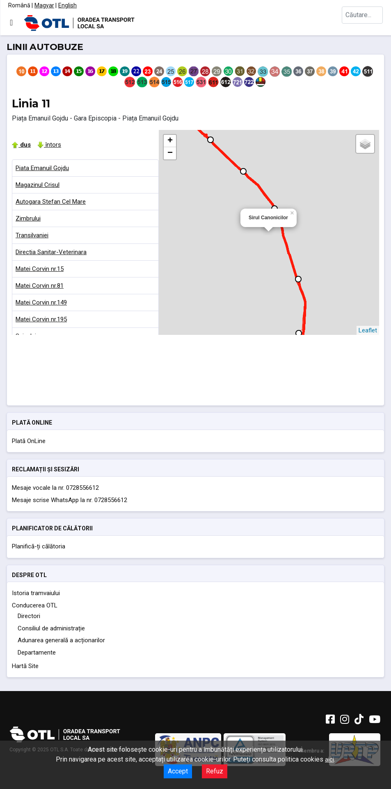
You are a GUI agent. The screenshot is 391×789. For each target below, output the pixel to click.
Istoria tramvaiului (36, 593)
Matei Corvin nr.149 (41, 302)
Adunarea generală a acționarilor (61, 640)
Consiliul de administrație (51, 628)
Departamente (37, 652)
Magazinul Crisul (37, 185)
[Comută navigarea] (11, 22)
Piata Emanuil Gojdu (42, 168)
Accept (178, 771)
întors (49, 144)
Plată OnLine (29, 441)
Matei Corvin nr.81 (40, 285)
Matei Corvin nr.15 (40, 269)
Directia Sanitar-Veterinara (51, 252)
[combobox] (362, 23)
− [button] (170, 153)
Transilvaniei (32, 235)
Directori (29, 616)
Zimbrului (28, 218)
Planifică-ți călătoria (38, 546)
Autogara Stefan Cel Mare (51, 201)
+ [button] (170, 141)
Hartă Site (25, 666)
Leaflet (368, 330)
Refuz (214, 771)
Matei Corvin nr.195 (41, 319)
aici (329, 759)
